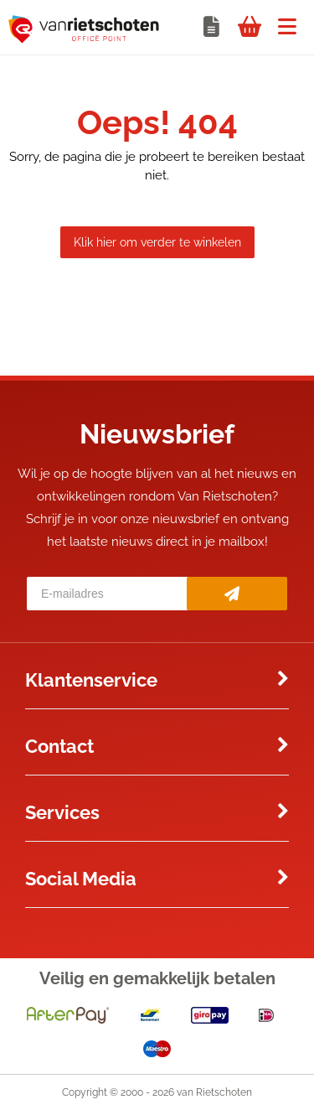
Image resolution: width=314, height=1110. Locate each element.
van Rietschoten (214, 1092)
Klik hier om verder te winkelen (157, 242)
